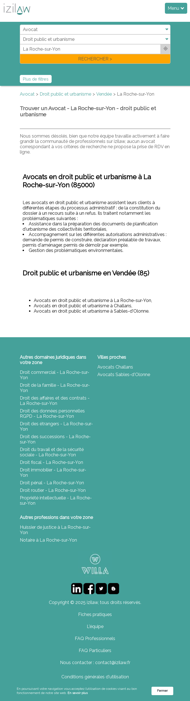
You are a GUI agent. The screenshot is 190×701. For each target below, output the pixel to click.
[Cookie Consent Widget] (95, 691)
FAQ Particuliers (95, 650)
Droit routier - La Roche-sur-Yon (53, 490)
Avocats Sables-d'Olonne (123, 374)
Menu (176, 8)
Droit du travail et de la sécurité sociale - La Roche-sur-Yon (52, 452)
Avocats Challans (115, 367)
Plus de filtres (36, 79)
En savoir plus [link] (78, 693)
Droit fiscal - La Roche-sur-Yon (51, 462)
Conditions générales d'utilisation (95, 676)
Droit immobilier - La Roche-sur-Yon (53, 472)
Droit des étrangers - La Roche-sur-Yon (56, 426)
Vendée (104, 94)
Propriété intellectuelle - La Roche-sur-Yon (56, 500)
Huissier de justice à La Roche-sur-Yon (55, 530)
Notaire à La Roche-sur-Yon (48, 540)
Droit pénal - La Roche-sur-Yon (52, 482)
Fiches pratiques (95, 614)
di (21, 44)
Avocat (27, 94)
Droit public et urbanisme (65, 94)
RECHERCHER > (95, 59)
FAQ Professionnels (95, 638)
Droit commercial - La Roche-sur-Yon (54, 375)
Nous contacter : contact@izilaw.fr (95, 662)
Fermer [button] (162, 691)
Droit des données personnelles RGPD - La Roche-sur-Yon (52, 413)
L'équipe (95, 626)
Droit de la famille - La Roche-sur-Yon (55, 388)
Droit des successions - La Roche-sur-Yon (55, 439)
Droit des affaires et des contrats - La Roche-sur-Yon (55, 400)
